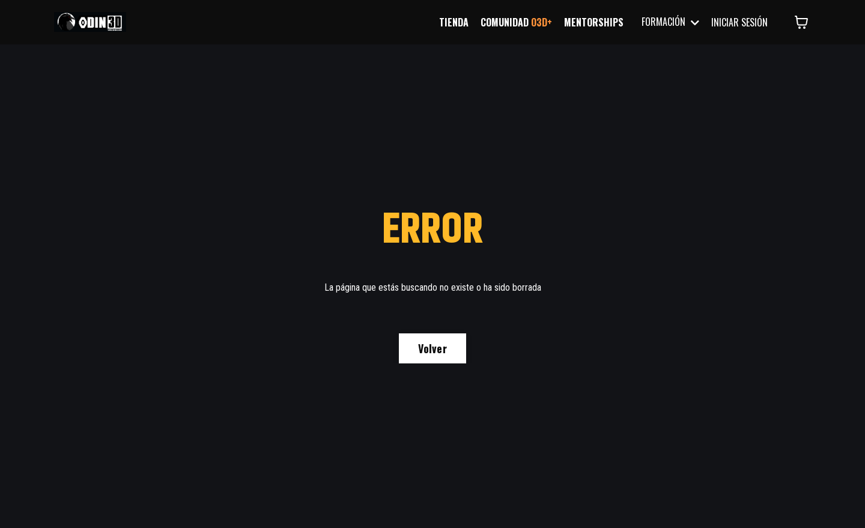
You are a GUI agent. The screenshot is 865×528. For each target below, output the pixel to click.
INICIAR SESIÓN (739, 22)
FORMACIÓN (670, 22)
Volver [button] (432, 348)
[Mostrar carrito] (801, 22)
